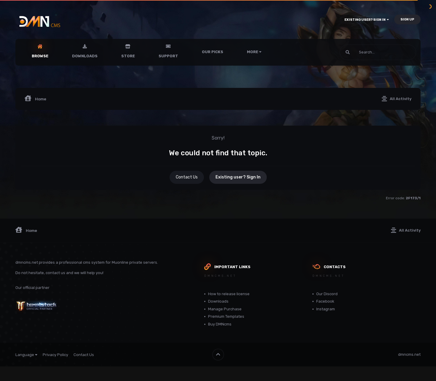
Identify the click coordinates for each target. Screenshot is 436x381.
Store (128, 56)
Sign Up (407, 19)
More (254, 52)
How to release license (229, 294)
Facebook (325, 301)
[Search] (362, 52)
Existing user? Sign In (366, 20)
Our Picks (212, 52)
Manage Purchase (225, 309)
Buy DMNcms (219, 324)
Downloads (85, 56)
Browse (40, 56)
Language (26, 354)
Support (168, 56)
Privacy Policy (55, 354)
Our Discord (327, 294)
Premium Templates (226, 316)
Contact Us (187, 177)
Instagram (325, 309)
